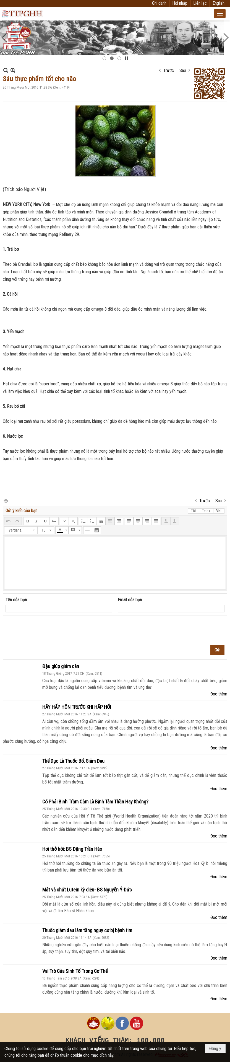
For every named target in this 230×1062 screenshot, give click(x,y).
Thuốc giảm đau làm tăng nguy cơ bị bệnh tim (87, 930)
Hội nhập (179, 3)
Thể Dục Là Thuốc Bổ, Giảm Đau (73, 761)
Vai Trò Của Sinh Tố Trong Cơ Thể (75, 971)
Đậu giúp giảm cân (60, 666)
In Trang (5, 500)
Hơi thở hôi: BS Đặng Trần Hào (72, 849)
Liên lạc (200, 3)
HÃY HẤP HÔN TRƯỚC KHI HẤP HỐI (76, 707)
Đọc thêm (218, 694)
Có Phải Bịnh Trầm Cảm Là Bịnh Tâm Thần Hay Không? (95, 802)
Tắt (193, 511)
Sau (182, 70)
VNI (218, 511)
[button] (220, 13)
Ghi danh (159, 3)
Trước (168, 70)
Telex (206, 511)
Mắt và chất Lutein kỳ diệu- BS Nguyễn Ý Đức (87, 890)
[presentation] (48, 629)
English (218, 3)
